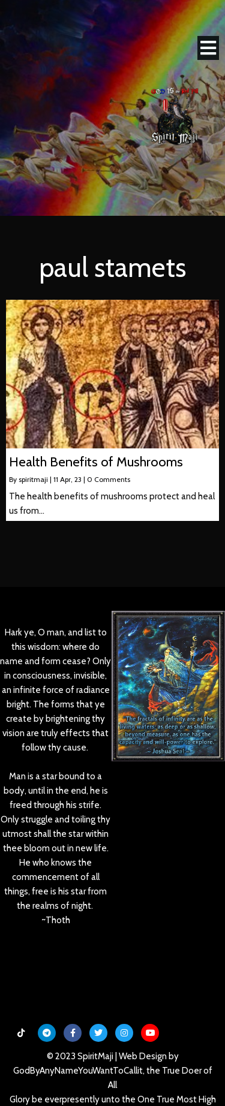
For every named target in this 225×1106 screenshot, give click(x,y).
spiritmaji (33, 479)
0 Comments (108, 479)
